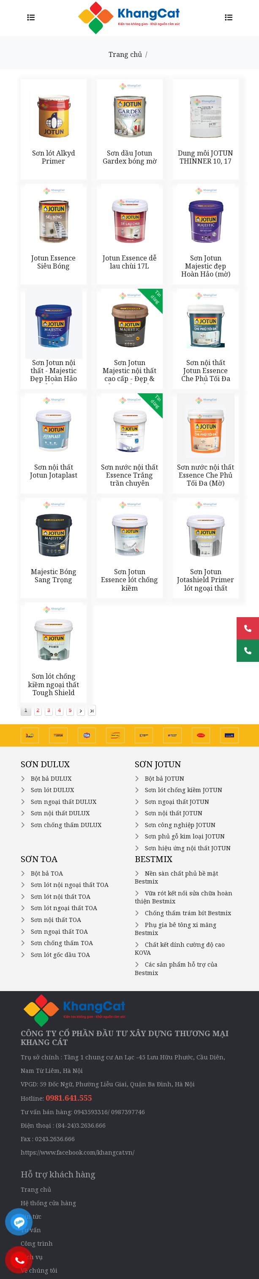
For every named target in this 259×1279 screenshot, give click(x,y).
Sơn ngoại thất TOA (59, 931)
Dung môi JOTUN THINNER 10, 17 (205, 157)
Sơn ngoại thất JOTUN (177, 802)
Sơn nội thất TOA (56, 920)
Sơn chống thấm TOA (62, 943)
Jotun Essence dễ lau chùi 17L (130, 262)
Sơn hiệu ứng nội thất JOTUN (188, 848)
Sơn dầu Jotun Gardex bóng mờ (130, 157)
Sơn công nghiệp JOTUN (180, 825)
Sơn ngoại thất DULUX (63, 802)
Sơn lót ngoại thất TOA (64, 908)
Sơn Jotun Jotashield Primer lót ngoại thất (205, 579)
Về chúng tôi (39, 1270)
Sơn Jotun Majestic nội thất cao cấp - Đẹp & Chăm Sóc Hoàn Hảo (129, 379)
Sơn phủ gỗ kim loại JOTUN (185, 836)
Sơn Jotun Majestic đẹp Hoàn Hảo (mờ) (205, 266)
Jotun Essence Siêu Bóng (53, 262)
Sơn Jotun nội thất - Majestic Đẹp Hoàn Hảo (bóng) (53, 375)
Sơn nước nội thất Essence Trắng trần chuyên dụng (129, 479)
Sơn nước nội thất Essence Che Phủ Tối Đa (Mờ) (205, 475)
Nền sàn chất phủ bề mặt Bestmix (176, 877)
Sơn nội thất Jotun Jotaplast (53, 471)
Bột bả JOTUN (164, 778)
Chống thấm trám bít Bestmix (188, 913)
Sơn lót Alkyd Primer (53, 157)
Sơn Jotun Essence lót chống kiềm (129, 579)
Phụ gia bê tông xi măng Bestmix (175, 929)
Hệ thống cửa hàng (48, 1203)
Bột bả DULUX (51, 778)
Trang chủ (125, 54)
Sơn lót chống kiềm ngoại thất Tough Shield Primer (53, 688)
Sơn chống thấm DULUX (66, 825)
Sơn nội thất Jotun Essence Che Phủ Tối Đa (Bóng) (205, 375)
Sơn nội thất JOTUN (173, 813)
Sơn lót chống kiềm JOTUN (183, 790)
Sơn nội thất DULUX (60, 813)
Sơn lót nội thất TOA (60, 896)
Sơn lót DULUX (52, 790)
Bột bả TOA (47, 873)
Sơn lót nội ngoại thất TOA (70, 885)
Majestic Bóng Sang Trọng (53, 575)
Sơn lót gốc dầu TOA (60, 955)
